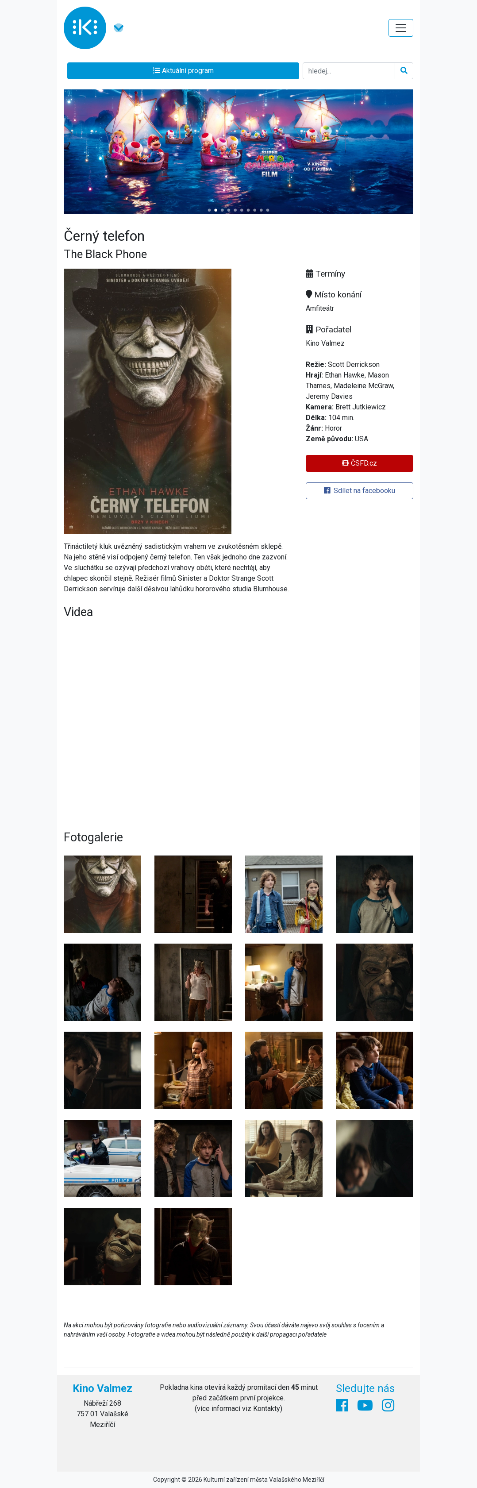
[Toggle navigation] (401, 28)
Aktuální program (183, 70)
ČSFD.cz (359, 463)
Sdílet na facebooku (359, 490)
